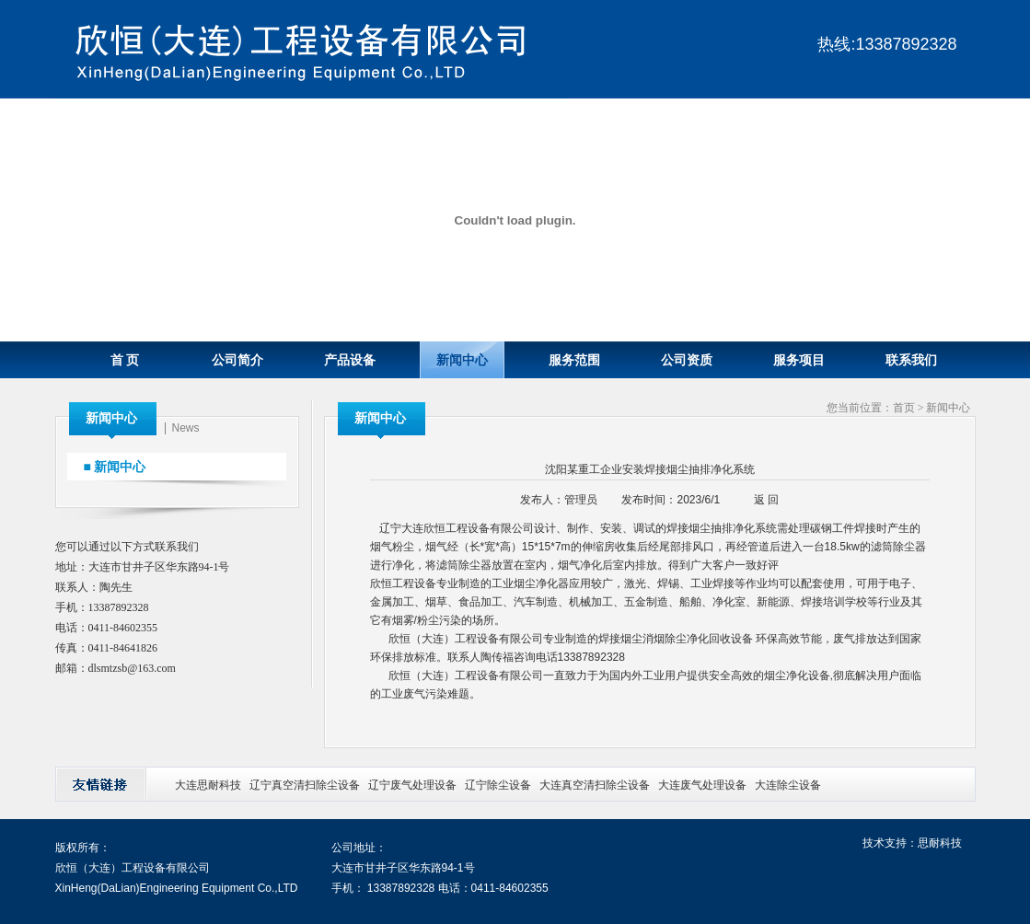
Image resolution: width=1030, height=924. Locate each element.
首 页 (125, 360)
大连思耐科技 (208, 785)
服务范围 (574, 360)
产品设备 (350, 360)
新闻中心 (462, 360)
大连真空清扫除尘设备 (594, 785)
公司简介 (237, 360)
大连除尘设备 (788, 785)
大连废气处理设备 (702, 785)
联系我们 (911, 360)
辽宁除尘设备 (498, 785)
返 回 (766, 499)
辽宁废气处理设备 (412, 785)
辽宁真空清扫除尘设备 (304, 785)
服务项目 (799, 360)
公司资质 (686, 360)
